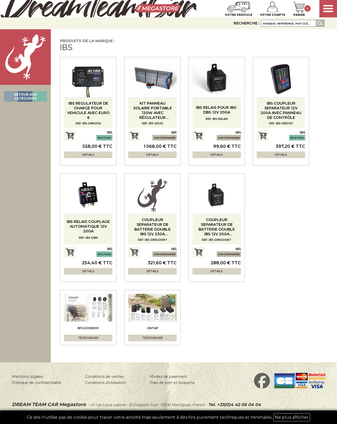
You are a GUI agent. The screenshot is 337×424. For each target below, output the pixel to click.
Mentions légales (27, 376)
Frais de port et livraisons (172, 382)
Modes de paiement (168, 376)
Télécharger (88, 338)
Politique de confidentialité (36, 382)
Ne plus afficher (292, 417)
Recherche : (247, 23)
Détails (88, 155)
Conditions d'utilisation (105, 382)
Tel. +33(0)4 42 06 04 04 (234, 404)
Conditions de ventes (104, 376)
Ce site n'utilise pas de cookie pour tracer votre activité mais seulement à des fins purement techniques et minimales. (168, 417)
